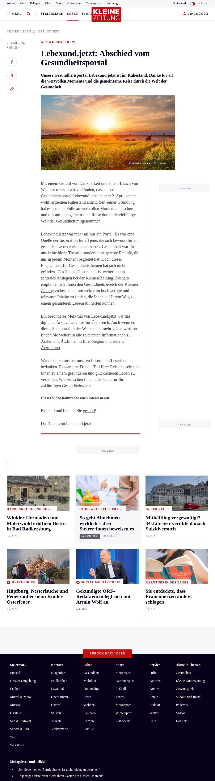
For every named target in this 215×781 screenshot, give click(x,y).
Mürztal (15, 546)
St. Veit (56, 554)
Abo (22, 3)
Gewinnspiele (185, 529)
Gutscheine (74, 3)
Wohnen (89, 546)
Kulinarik (90, 554)
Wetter (11, 3)
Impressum (18, 646)
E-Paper (35, 3)
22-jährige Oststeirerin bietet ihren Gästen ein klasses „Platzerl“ (61, 617)
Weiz (13, 578)
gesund (89, 410)
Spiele (154, 537)
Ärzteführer (50, 347)
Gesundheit (91, 513)
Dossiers (181, 562)
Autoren (155, 522)
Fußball (121, 529)
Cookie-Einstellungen (118, 646)
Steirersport (123, 513)
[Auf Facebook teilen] (12, 62)
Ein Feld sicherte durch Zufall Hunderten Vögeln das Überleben (61, 623)
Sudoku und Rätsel (188, 537)
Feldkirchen (59, 522)
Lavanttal (57, 529)
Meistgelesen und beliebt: (28, 602)
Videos (180, 554)
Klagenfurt (58, 513)
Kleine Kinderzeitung (190, 522)
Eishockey (123, 562)
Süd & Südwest (20, 562)
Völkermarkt (59, 570)
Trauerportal (94, 3)
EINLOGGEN (195, 14)
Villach (56, 562)
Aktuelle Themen (188, 505)
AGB (33, 646)
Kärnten (203, 3)
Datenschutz (49, 646)
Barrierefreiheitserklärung (80, 646)
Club (48, 3)
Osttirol (56, 546)
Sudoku (155, 546)
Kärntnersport (125, 522)
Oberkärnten (59, 537)
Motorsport (123, 546)
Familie (89, 570)
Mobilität (90, 522)
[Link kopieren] (12, 89)
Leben (72, 13)
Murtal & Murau (21, 537)
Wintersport (124, 554)
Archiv (154, 529)
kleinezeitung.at (33, 661)
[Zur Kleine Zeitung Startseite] (106, 16)
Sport (87, 13)
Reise (87, 537)
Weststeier (17, 586)
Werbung (112, 3)
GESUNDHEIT (49, 31)
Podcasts (182, 546)
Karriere (89, 562)
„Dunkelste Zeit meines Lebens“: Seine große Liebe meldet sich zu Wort (66, 629)
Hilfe (153, 513)
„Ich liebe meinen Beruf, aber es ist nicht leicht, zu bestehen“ (59, 610)
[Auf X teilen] (12, 75)
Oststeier (16, 554)
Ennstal (15, 513)
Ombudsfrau (92, 529)
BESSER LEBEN (21, 31)
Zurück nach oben (108, 494)
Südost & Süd (19, 570)
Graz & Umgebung (23, 522)
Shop (59, 3)
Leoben (15, 529)
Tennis (120, 537)
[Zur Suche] (28, 14)
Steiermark (52, 13)
